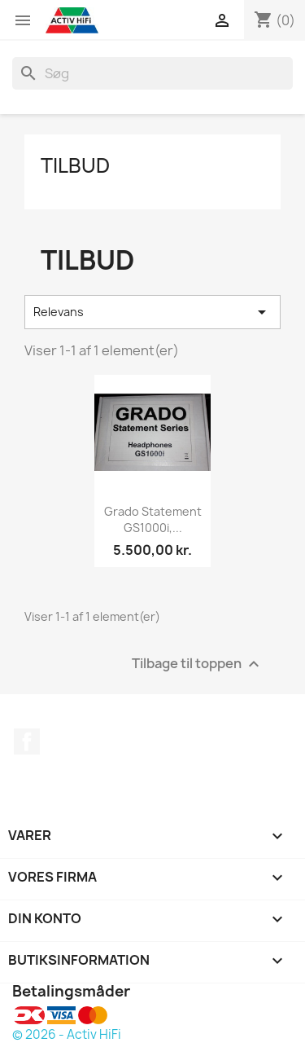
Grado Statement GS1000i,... (153, 519)
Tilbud (75, 165)
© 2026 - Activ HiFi (66, 1034)
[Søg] (152, 73)
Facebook (27, 741)
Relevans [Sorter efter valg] (152, 312)
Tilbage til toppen (198, 664)
